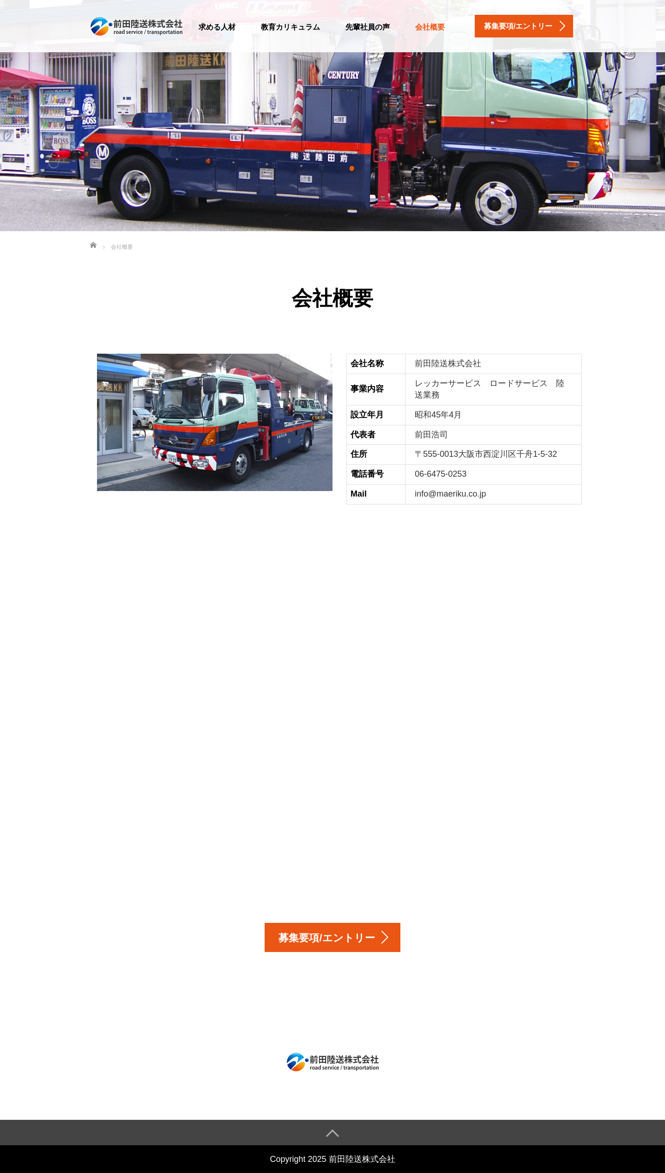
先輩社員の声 (367, 27)
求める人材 (217, 27)
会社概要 (430, 27)
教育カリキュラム (290, 27)
